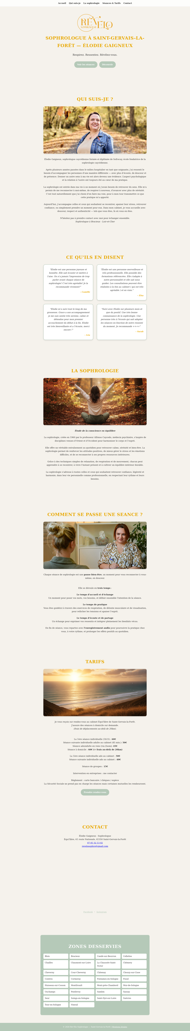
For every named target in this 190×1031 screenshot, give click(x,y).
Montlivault (76, 985)
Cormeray (76, 979)
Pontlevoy (76, 992)
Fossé (126, 979)
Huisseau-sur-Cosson (55, 985)
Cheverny (49, 972)
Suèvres (127, 998)
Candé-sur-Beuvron (106, 956)
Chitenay (101, 972)
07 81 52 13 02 (95, 843)
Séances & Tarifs (112, 3)
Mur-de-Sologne (131, 985)
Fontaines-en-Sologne (107, 979)
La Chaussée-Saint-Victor (106, 964)
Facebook (88, 912)
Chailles (49, 963)
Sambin (100, 992)
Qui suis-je (75, 3)
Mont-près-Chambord (107, 985)
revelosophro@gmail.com (95, 846)
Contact (127, 3)
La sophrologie (91, 3)
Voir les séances (86, 64)
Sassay (126, 992)
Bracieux (75, 956)
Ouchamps (50, 992)
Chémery (127, 963)
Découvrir (107, 64)
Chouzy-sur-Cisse (131, 972)
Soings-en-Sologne (80, 998)
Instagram (102, 912)
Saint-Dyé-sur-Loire (106, 998)
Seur (47, 998)
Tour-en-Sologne (53, 1005)
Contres (49, 979)
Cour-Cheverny (78, 972)
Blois (47, 956)
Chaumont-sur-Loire (81, 963)
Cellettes (127, 956)
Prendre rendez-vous (95, 792)
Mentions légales (119, 1027)
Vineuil (74, 1005)
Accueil (62, 3)
